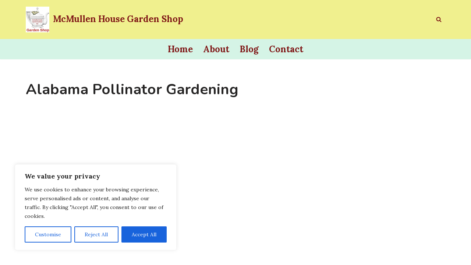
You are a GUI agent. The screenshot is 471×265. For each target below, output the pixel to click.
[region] (96, 207)
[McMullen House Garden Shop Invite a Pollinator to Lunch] (104, 19)
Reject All (96, 234)
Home (180, 49)
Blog (249, 49)
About (216, 49)
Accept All (144, 234)
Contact (286, 49)
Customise (48, 234)
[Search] (439, 19)
